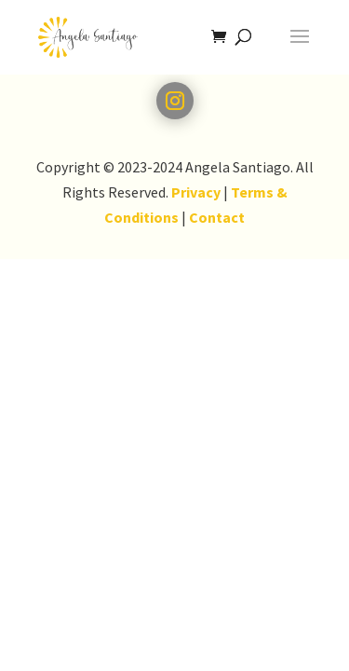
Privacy (196, 192)
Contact (217, 217)
